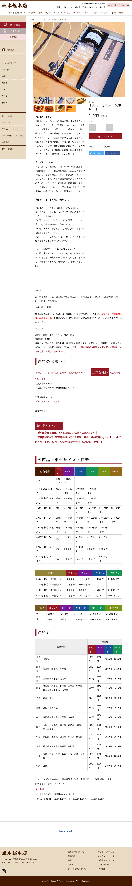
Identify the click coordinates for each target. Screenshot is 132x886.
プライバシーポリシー (11, 129)
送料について (7, 122)
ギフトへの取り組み (62, 13)
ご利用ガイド (9, 50)
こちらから (59, 784)
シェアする (112, 153)
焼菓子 (48, 13)
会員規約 (5, 142)
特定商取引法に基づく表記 (13, 136)
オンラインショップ (81, 13)
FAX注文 (101, 869)
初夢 (40, 13)
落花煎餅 (32, 13)
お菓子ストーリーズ (101, 13)
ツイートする (96, 153)
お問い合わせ (117, 13)
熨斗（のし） (7, 116)
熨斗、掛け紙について (77, 869)
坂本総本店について (17, 13)
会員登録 (13, 37)
